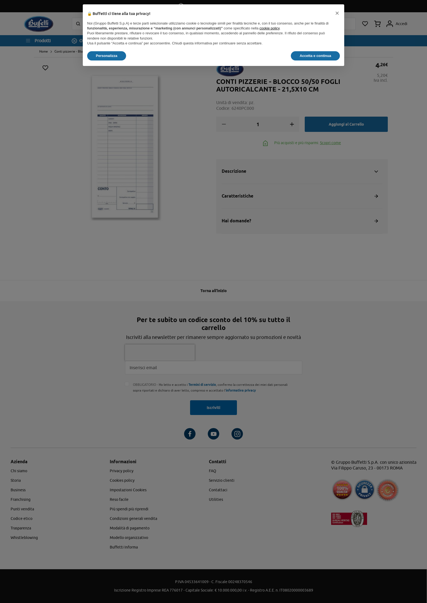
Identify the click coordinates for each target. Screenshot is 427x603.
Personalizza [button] (106, 56)
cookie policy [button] (269, 28)
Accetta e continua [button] (315, 56)
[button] (337, 13)
